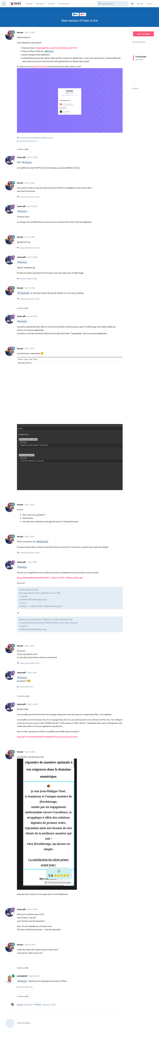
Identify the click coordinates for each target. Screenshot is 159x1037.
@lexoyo (49, 51)
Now (135, 88)
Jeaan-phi (24, 293)
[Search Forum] (112, 3)
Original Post (139, 42)
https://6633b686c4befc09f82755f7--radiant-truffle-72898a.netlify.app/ (50, 577)
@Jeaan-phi (42, 541)
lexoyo (28, 162)
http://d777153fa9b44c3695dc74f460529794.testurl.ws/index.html (47, 736)
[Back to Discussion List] (3, 3)
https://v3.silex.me (39, 66)
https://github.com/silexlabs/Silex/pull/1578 (56, 47)
